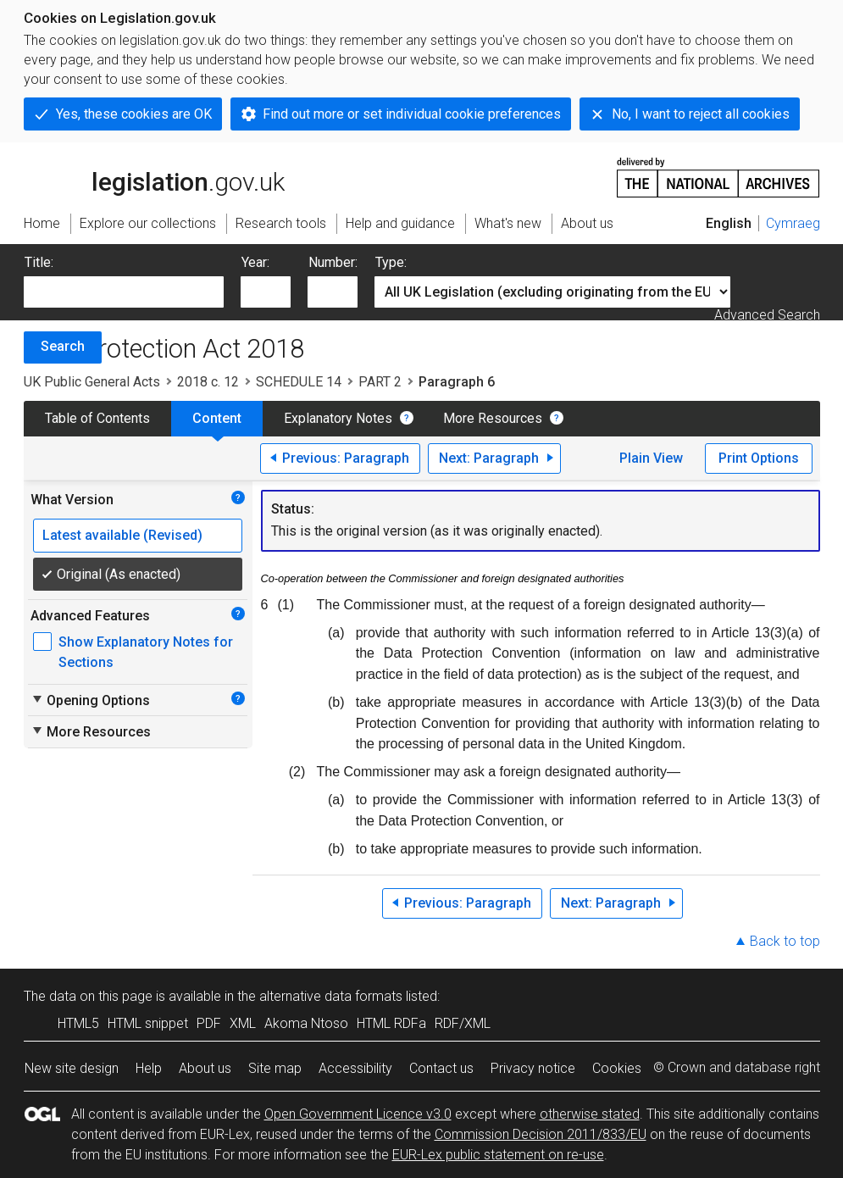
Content (216, 418)
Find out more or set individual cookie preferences (412, 114)
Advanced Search (767, 315)
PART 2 (380, 382)
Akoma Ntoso (306, 1023)
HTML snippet (148, 1023)
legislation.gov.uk (154, 176)
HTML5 (78, 1023)
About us (205, 1068)
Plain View (651, 458)
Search (63, 346)
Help (149, 1068)
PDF (209, 1023)
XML (243, 1023)
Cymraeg (793, 223)
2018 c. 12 (208, 382)
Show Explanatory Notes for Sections (145, 652)
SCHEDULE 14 (298, 382)
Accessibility (355, 1068)
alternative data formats (330, 996)
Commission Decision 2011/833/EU (540, 1134)
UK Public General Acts (92, 382)
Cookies (616, 1068)
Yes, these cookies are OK (134, 114)
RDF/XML (463, 1023)
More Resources (492, 418)
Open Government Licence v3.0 (358, 1114)
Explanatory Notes (338, 418)
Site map (275, 1068)
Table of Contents (97, 418)
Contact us (441, 1068)
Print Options (758, 458)
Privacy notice (533, 1068)
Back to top (785, 941)
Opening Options (90, 700)
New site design (72, 1068)
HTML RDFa (391, 1023)
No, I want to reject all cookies (701, 114)
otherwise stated (590, 1114)
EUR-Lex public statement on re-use (498, 1155)
